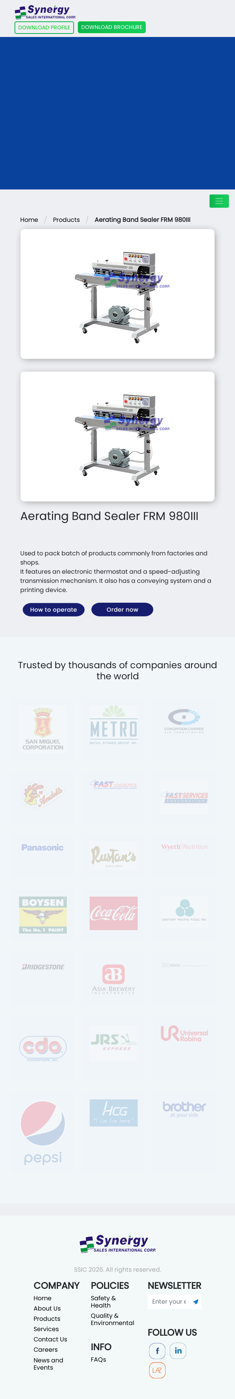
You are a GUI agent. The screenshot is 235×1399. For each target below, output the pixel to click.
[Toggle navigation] (219, 201)
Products (66, 219)
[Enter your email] (169, 1302)
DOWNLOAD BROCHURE (111, 27)
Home (29, 219)
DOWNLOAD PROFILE (44, 27)
